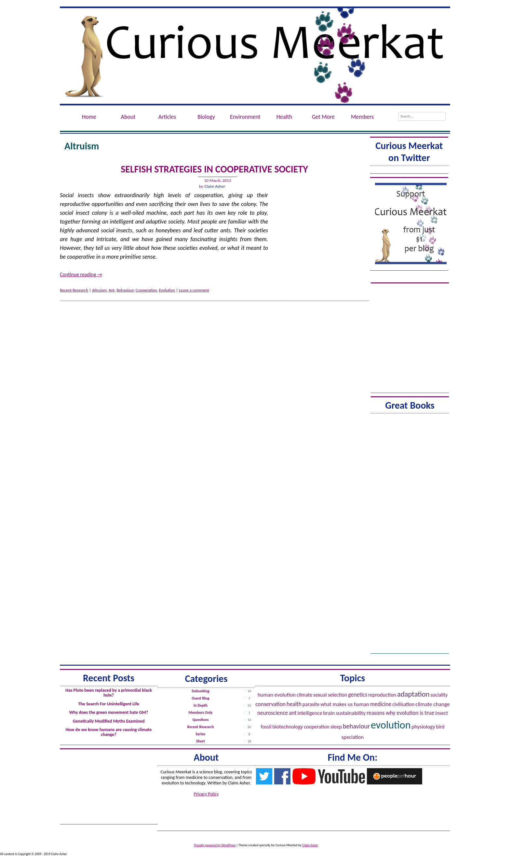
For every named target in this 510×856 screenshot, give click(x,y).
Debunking (200, 691)
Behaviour (125, 290)
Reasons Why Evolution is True (400, 712)
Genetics (357, 694)
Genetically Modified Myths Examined (108, 721)
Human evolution (277, 694)
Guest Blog (200, 698)
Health (284, 116)
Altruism (99, 290)
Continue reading (81, 274)
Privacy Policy (206, 794)
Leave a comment (194, 290)
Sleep (336, 726)
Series (201, 734)
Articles (167, 116)
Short (200, 741)
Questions (200, 719)
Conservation (270, 704)
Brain (329, 713)
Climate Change (432, 704)
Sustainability (351, 713)
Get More (323, 116)
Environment (245, 116)
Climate (304, 695)
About (128, 116)
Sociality (439, 695)
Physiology (423, 726)
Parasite (310, 704)
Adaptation (413, 694)
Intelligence (309, 713)
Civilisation (403, 704)
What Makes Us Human (344, 704)
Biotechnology (287, 727)
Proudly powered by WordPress (214, 845)
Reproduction (382, 695)
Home (89, 116)
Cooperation (146, 290)
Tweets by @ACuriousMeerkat (409, 170)
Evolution (167, 290)
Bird (440, 727)
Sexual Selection (330, 695)
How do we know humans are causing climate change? (109, 732)
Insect (441, 713)
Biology (206, 116)
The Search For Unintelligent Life (108, 704)
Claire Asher (215, 186)
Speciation (353, 737)
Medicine (380, 704)
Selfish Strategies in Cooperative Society (214, 169)
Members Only (201, 712)
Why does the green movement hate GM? (108, 712)
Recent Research (74, 290)
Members (362, 116)
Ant (112, 290)
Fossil (266, 727)
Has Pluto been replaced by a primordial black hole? (108, 692)
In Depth (201, 705)
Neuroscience (272, 712)
